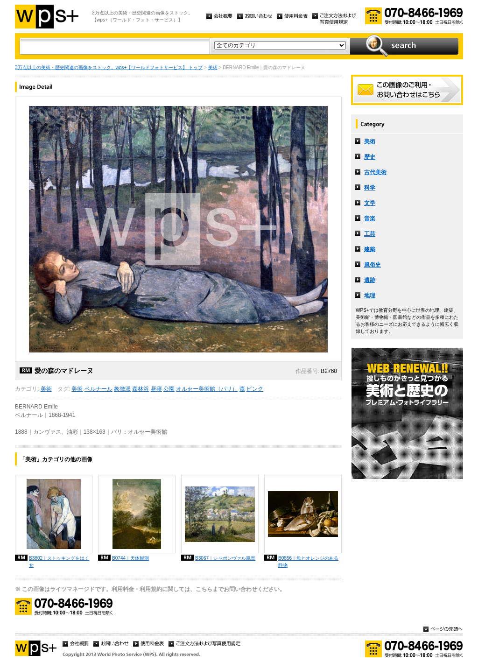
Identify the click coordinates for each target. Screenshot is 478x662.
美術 (213, 67)
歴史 (369, 157)
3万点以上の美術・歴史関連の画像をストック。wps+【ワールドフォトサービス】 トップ (109, 67)
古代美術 (375, 172)
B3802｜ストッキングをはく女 (59, 562)
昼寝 (156, 389)
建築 (369, 249)
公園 (169, 389)
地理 (369, 295)
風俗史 (372, 264)
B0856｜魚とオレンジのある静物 (308, 562)
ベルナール (98, 389)
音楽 (369, 218)
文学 (369, 203)
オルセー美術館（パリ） (207, 389)
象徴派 (122, 389)
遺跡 (369, 280)
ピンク (254, 389)
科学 (369, 187)
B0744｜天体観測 (130, 558)
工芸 (369, 234)
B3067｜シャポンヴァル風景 (225, 558)
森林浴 (140, 389)
